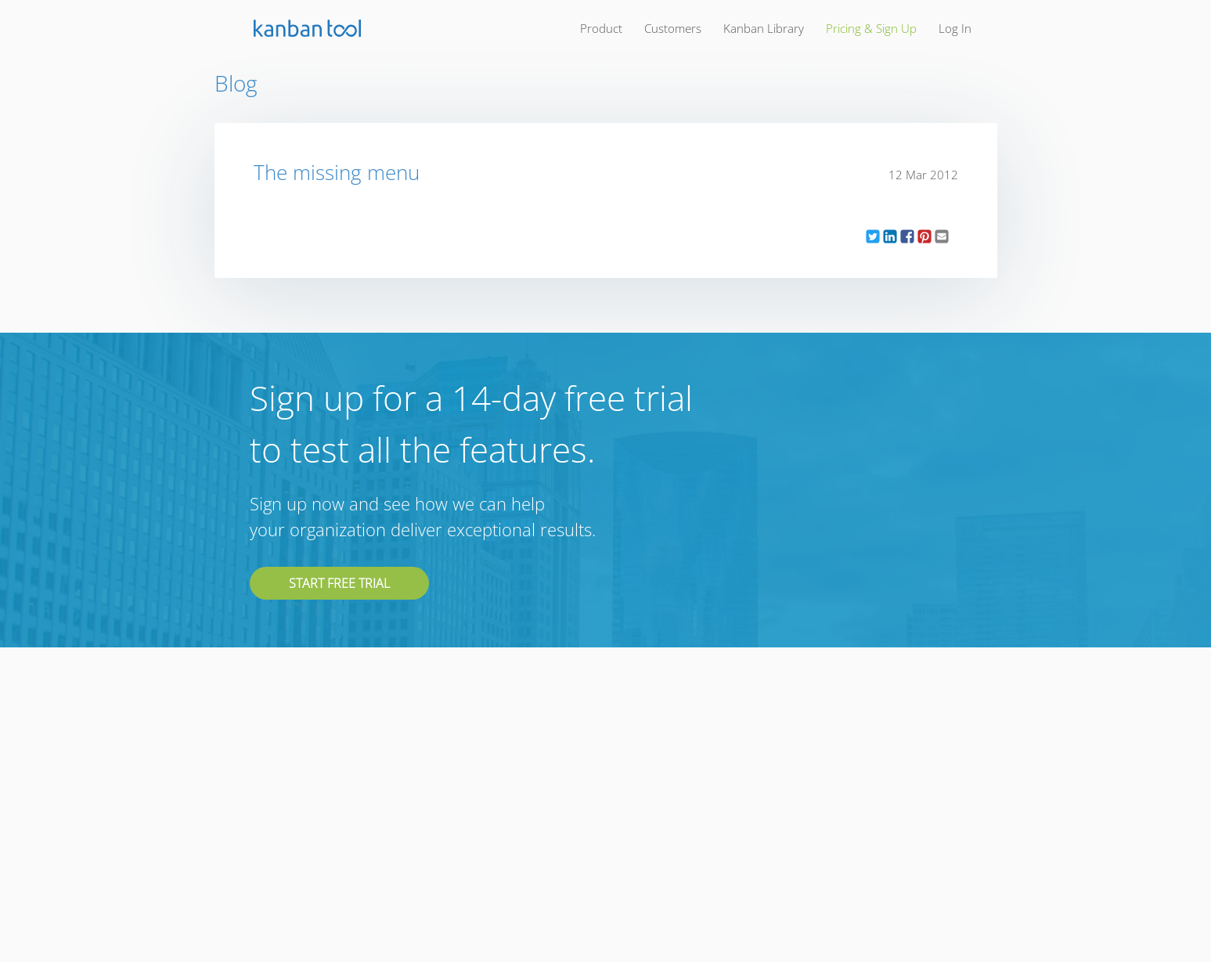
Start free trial (339, 583)
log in (955, 28)
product (601, 28)
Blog (236, 83)
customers (672, 28)
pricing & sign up (871, 28)
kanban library (763, 28)
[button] (873, 236)
